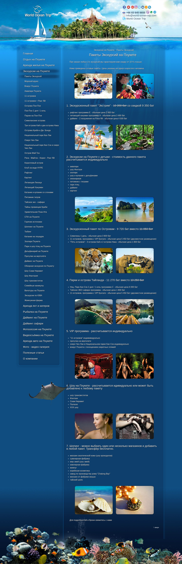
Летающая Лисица (33, 182)
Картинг (28, 178)
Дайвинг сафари (33, 323)
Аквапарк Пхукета (33, 91)
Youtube (128, 7)
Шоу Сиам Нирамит (34, 271)
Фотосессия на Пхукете (37, 329)
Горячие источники (33, 222)
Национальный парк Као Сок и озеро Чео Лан (42, 146)
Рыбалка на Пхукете (35, 311)
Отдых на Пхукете (34, 59)
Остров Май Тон (32, 153)
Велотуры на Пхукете (35, 290)
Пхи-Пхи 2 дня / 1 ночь (35, 111)
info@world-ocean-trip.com (141, 15)
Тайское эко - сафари (35, 202)
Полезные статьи (33, 352)
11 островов (30, 96)
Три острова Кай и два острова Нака (42, 125)
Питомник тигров (32, 197)
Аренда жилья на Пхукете (39, 65)
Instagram (135, 7)
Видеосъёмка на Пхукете (38, 335)
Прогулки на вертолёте (35, 256)
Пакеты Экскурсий (33, 76)
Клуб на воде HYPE (34, 168)
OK (146, 7)
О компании (30, 358)
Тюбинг (28, 232)
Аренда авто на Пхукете (38, 340)
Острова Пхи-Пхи (33, 106)
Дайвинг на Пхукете (34, 261)
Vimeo (139, 7)
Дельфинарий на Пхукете (36, 251)
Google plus (132, 7)
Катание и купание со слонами (39, 192)
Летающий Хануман (34, 187)
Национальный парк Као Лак (38, 135)
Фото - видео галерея (36, 346)
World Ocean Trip (136, 18)
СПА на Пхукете (32, 217)
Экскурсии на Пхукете (36, 71)
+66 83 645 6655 (135, 12)
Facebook (124, 7)
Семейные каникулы (34, 286)
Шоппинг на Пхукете (34, 227)
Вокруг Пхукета (32, 86)
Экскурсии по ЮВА (33, 295)
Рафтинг (28, 173)
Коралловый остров (34, 163)
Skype (149, 7)
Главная (28, 53)
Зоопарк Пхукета (32, 241)
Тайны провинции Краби (36, 207)
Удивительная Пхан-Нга (36, 212)
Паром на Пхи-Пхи (33, 116)
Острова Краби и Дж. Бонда (38, 130)
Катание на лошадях (34, 236)
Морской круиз (31, 81)
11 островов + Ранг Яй (35, 101)
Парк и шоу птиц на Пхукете (38, 246)
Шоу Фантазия (31, 276)
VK (142, 7)
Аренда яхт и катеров (36, 305)
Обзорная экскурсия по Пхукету (39, 266)
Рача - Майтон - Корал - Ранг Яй (40, 158)
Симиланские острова (35, 120)
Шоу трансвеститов (34, 281)
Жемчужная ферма (34, 300)
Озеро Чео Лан (32, 140)
